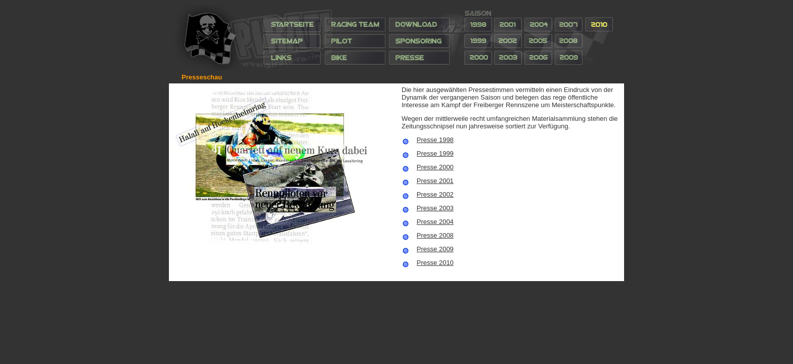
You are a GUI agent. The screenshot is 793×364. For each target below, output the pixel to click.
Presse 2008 (435, 235)
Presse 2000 (435, 167)
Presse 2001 (435, 181)
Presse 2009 (435, 249)
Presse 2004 (435, 221)
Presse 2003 (435, 208)
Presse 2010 (435, 262)
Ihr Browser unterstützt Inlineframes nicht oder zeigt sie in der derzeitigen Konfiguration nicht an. (396, 38)
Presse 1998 (435, 140)
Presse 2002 (435, 194)
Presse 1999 (435, 153)
